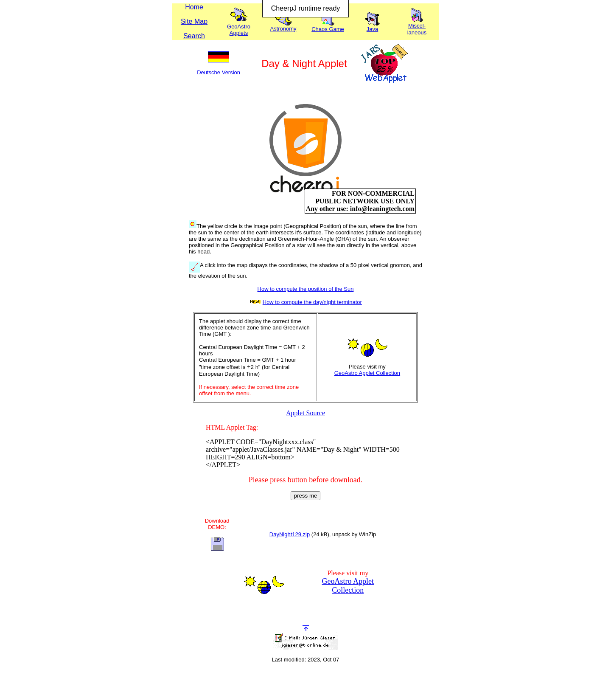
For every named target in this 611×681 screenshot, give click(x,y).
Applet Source (305, 412)
